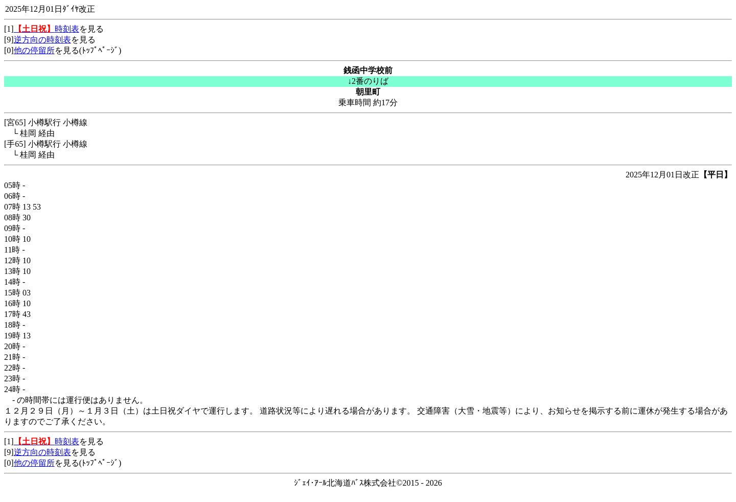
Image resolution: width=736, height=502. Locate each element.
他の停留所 (34, 50)
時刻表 (46, 29)
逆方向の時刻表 (42, 39)
